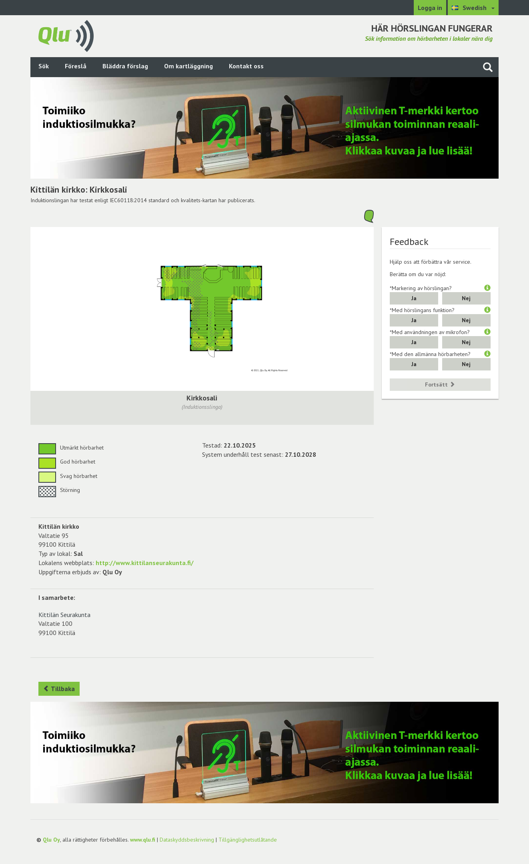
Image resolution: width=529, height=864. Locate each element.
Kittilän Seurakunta (64, 615)
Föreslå (75, 66)
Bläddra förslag (125, 66)
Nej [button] (466, 298)
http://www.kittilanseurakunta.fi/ (145, 563)
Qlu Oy (51, 839)
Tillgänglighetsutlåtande (247, 839)
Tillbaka (59, 689)
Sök (43, 66)
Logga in (430, 8)
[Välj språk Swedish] (473, 7)
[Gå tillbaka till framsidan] (66, 35)
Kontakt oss (246, 66)
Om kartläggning (188, 66)
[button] (487, 288)
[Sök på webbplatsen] (488, 67)
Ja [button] (414, 298)
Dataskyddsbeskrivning (187, 839)
